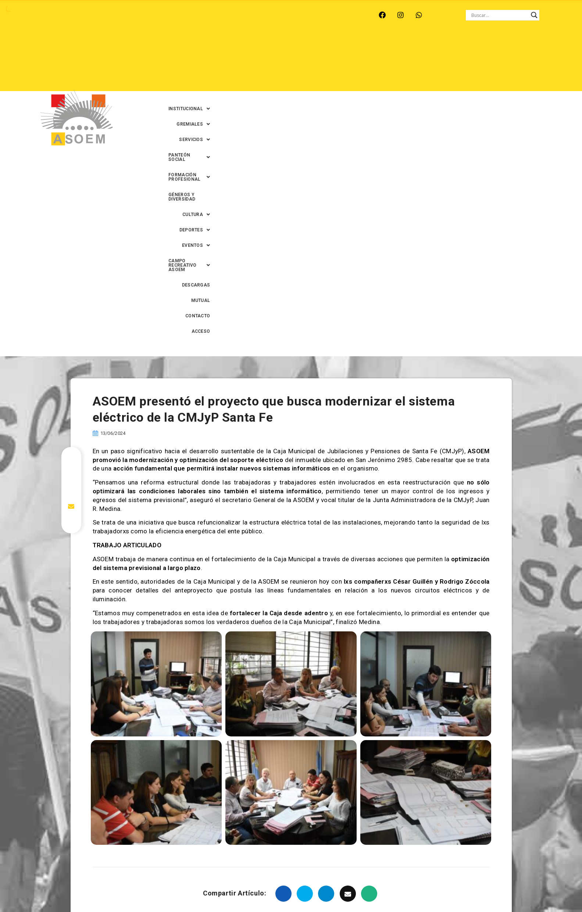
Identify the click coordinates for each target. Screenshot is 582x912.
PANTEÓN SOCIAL (335, 47)
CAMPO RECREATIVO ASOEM (371, 62)
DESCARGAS (432, 62)
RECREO (152, 15)
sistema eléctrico (296, 723)
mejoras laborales (120, 723)
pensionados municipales (183, 723)
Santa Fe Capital (244, 723)
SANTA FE (216, 15)
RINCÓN (183, 15)
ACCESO (532, 62)
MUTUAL (466, 62)
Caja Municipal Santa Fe (326, 710)
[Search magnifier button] (534, 15)
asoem (139, 710)
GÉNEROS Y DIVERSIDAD (476, 47)
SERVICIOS (285, 47)
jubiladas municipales (391, 710)
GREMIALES (242, 47)
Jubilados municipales (456, 710)
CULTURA (528, 47)
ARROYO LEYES (67, 15)
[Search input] (499, 15)
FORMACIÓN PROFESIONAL (404, 47)
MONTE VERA (114, 15)
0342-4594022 (394, 889)
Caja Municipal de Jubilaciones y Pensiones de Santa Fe (223, 710)
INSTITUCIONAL (194, 47)
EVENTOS (310, 62)
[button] (194, 47)
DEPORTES (270, 62)
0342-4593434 (435, 889)
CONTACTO (499, 62)
